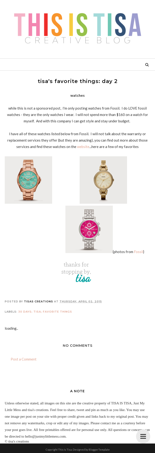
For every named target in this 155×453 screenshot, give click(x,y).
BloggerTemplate (99, 449)
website (83, 146)
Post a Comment (23, 359)
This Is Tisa (65, 449)
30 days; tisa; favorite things (45, 311)
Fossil (138, 252)
